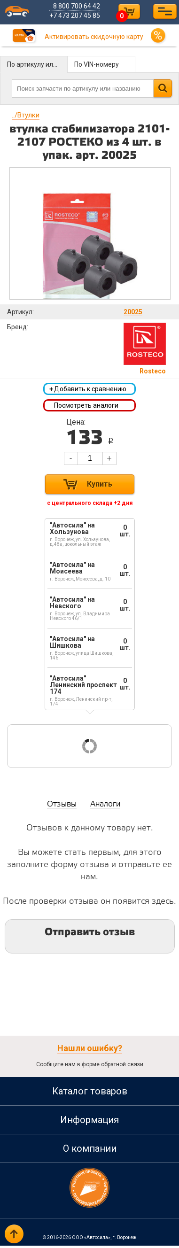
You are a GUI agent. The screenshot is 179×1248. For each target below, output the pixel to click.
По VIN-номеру (96, 64)
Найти (162, 88)
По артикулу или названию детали (37, 64)
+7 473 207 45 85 (76, 15)
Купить (99, 486)
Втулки (25, 115)
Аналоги (105, 806)
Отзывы (62, 806)
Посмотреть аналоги (86, 407)
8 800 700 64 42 (78, 6)
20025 (133, 312)
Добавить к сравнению (87, 390)
